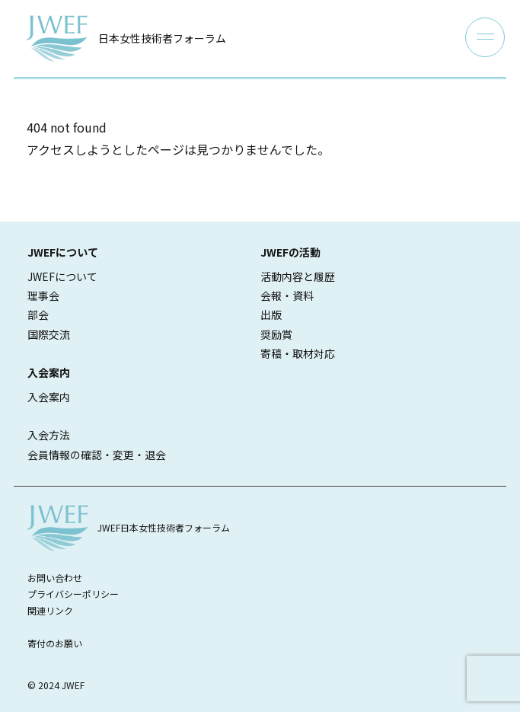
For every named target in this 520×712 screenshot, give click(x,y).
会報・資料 (287, 295)
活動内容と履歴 (297, 276)
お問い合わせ (54, 577)
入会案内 (48, 396)
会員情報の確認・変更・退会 (96, 454)
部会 (38, 314)
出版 (271, 314)
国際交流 (48, 334)
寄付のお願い (54, 643)
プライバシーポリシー (73, 593)
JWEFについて (62, 276)
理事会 (43, 295)
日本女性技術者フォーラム (162, 38)
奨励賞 (276, 334)
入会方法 (48, 434)
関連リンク (50, 610)
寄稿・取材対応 (297, 353)
